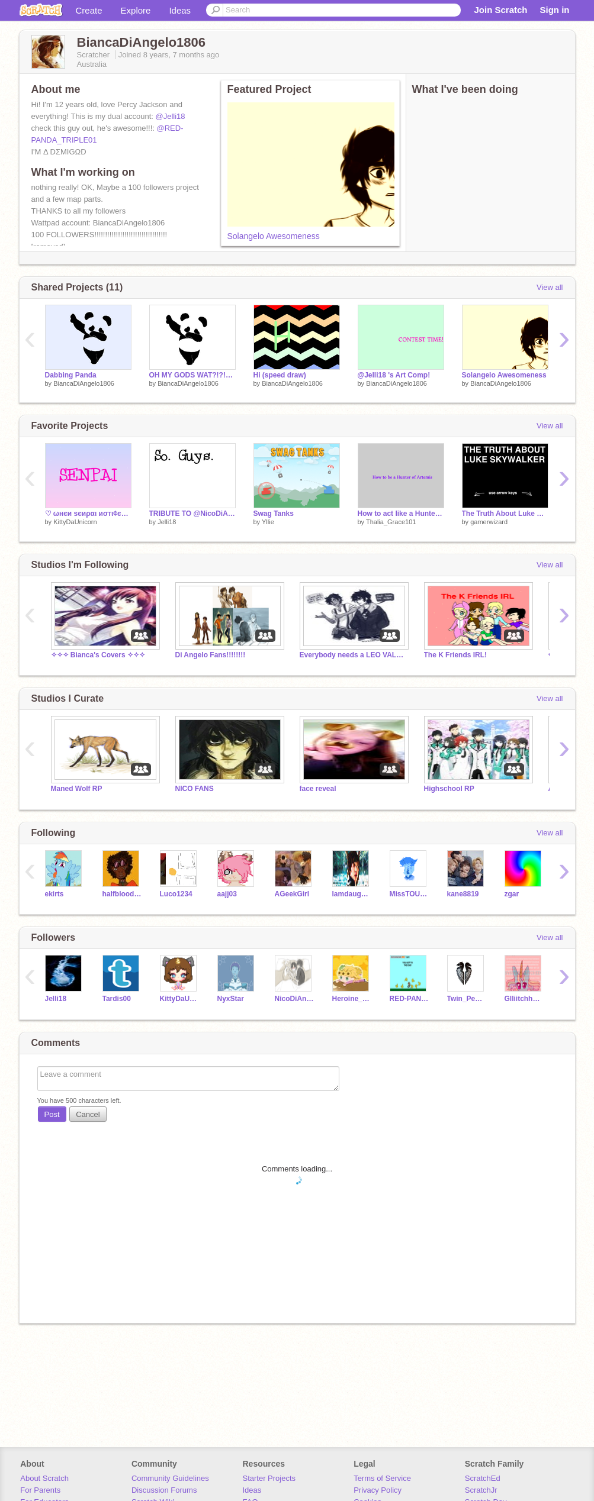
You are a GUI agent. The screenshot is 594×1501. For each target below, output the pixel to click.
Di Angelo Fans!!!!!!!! (210, 655)
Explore (136, 10)
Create (89, 10)
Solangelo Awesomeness (273, 236)
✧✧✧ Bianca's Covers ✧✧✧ (98, 655)
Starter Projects (269, 1478)
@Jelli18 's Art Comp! (394, 375)
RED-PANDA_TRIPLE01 (409, 999)
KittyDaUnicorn (75, 521)
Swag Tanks (273, 513)
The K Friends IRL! (455, 655)
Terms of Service (382, 1478)
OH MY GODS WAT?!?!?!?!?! (192, 375)
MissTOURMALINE (409, 894)
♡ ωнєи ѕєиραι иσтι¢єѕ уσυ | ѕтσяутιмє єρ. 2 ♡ (88, 513)
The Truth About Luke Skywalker (505, 513)
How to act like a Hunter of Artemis (401, 513)
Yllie (268, 521)
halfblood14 (122, 894)
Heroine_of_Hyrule (352, 999)
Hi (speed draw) (279, 375)
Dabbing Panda (71, 375)
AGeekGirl (292, 894)
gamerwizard (489, 521)
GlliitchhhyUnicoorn (524, 999)
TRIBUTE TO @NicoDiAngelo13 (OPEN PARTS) (192, 513)
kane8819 (463, 894)
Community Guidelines (170, 1478)
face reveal (318, 789)
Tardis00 (116, 999)
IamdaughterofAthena (352, 894)
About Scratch (44, 1478)
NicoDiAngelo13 (294, 999)
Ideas (180, 10)
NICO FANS (194, 789)
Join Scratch (500, 10)
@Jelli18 (170, 116)
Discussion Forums (164, 1490)
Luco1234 (176, 894)
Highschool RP (449, 789)
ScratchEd (482, 1478)
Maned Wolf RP (76, 789)
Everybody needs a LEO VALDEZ (353, 655)
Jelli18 (167, 521)
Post (52, 1114)
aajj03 (227, 894)
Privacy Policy (378, 1490)
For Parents (40, 1490)
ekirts (54, 894)
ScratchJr (481, 1490)
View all (550, 287)
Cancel (87, 1114)
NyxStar (230, 999)
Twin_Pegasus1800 (467, 999)
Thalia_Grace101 (391, 521)
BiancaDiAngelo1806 (83, 383)
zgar (512, 894)
